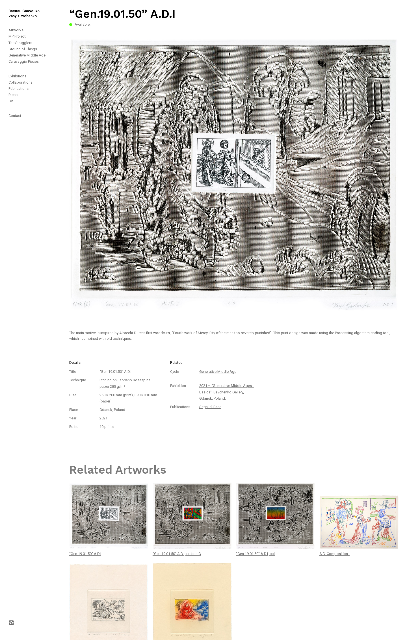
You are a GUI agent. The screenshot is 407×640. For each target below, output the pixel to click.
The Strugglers (20, 43)
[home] (20, 9)
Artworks (15, 30)
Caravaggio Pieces (23, 61)
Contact (14, 116)
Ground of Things (22, 49)
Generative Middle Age (27, 55)
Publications (18, 88)
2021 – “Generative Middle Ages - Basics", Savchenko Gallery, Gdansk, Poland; (226, 392)
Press (13, 95)
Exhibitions (17, 76)
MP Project (17, 36)
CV (10, 101)
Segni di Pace (210, 407)
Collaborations (20, 82)
